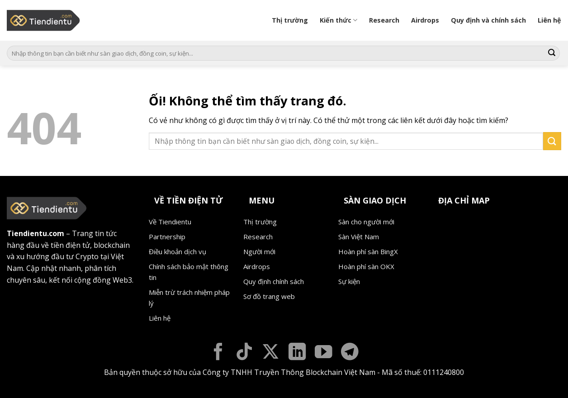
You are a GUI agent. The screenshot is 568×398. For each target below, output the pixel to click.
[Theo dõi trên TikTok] (244, 353)
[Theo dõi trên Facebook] (218, 353)
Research (384, 20)
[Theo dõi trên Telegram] (350, 353)
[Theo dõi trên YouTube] (323, 353)
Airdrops (425, 20)
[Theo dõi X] (270, 353)
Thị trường (290, 20)
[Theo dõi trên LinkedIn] (297, 353)
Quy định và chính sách (488, 20)
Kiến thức (338, 20)
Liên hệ (549, 20)
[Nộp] (551, 53)
